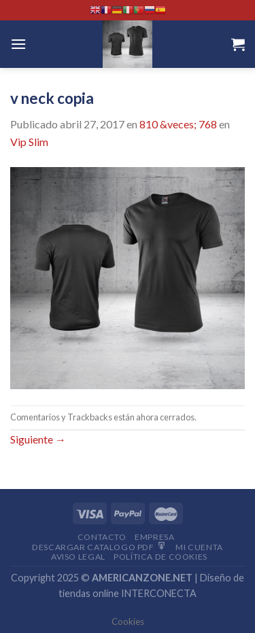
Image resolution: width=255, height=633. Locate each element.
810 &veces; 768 (178, 123)
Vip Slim (29, 141)
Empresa (154, 537)
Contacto (102, 537)
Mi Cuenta (199, 547)
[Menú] (18, 43)
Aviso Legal (78, 556)
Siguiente (38, 439)
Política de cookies (160, 556)
